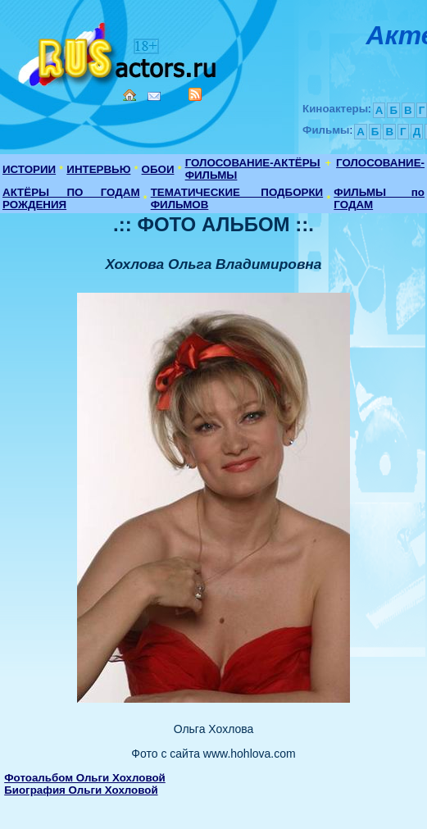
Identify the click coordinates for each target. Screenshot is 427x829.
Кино (118, 51)
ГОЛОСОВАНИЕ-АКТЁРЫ (252, 163)
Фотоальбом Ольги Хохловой (85, 778)
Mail (154, 96)
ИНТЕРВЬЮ (98, 169)
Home (129, 95)
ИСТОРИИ (29, 169)
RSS (195, 94)
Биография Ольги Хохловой (80, 790)
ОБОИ (158, 169)
